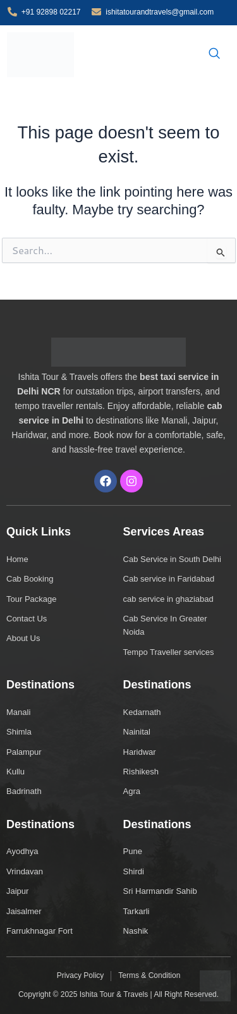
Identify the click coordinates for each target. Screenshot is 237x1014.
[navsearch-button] (214, 54)
